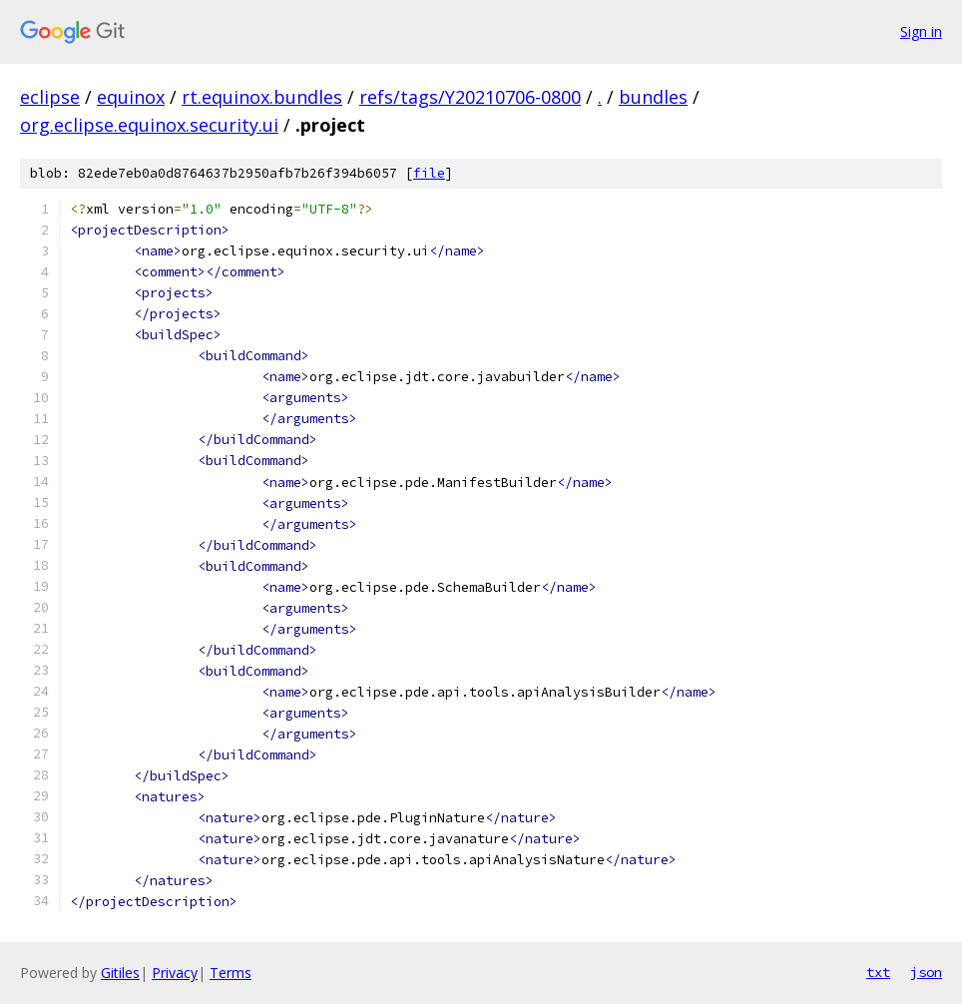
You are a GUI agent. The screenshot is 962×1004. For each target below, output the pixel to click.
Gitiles (120, 972)
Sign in (921, 31)
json (926, 972)
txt (878, 972)
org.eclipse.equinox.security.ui (149, 125)
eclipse (50, 97)
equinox (131, 97)
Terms (230, 972)
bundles (653, 97)
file (429, 173)
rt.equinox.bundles (262, 97)
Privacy (175, 972)
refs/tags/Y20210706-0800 (470, 97)
